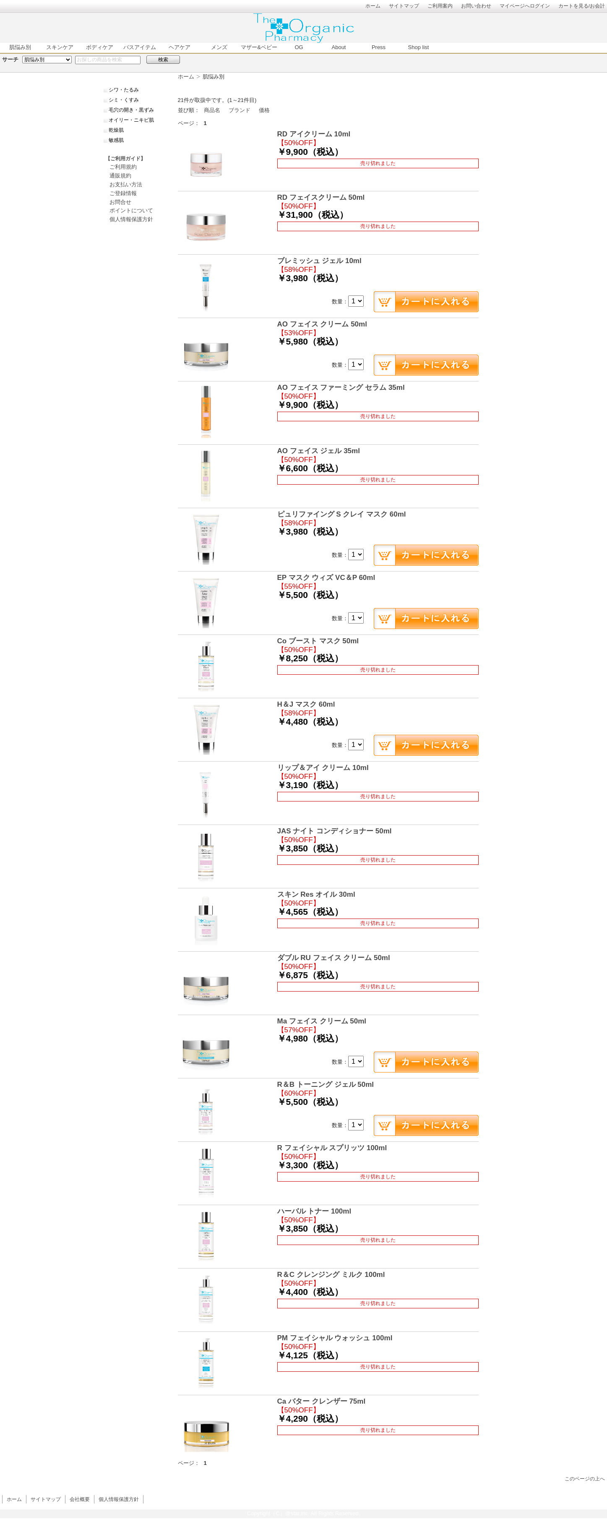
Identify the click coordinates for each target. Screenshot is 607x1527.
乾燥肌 (116, 130)
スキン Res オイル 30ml (316, 894)
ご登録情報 (123, 193)
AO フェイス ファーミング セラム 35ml (341, 388)
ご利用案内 (440, 5)
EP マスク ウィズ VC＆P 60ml (326, 578)
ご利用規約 (123, 167)
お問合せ (120, 202)
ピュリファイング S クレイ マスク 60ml (341, 514)
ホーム (372, 5)
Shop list (418, 47)
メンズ (219, 47)
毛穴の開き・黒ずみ (131, 110)
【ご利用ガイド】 (125, 159)
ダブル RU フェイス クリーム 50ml (333, 958)
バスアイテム (139, 47)
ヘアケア (179, 47)
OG (298, 47)
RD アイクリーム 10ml (314, 134)
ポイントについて (131, 210)
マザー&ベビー (259, 47)
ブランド (239, 110)
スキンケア (59, 47)
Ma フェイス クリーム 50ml (322, 1021)
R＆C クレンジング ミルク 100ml (331, 1275)
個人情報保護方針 (131, 219)
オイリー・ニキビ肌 (131, 120)
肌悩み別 (20, 47)
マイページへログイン (525, 5)
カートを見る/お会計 (581, 5)
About (339, 47)
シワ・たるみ (124, 90)
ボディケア (99, 47)
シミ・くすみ (124, 100)
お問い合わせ (476, 5)
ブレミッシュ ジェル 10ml (319, 261)
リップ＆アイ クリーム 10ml (323, 768)
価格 (264, 110)
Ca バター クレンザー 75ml (321, 1401)
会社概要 (80, 1499)
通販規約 (120, 175)
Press (379, 47)
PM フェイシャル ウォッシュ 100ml (335, 1338)
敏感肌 (116, 140)
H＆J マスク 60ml (306, 704)
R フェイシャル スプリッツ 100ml (332, 1148)
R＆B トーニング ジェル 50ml (325, 1084)
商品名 (212, 110)
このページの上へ (585, 1478)
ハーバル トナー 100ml (314, 1211)
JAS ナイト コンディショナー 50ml (334, 831)
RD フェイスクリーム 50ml (321, 197)
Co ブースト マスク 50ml (318, 641)
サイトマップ (404, 5)
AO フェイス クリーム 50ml (322, 324)
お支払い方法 (125, 184)
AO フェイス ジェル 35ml (318, 451)
